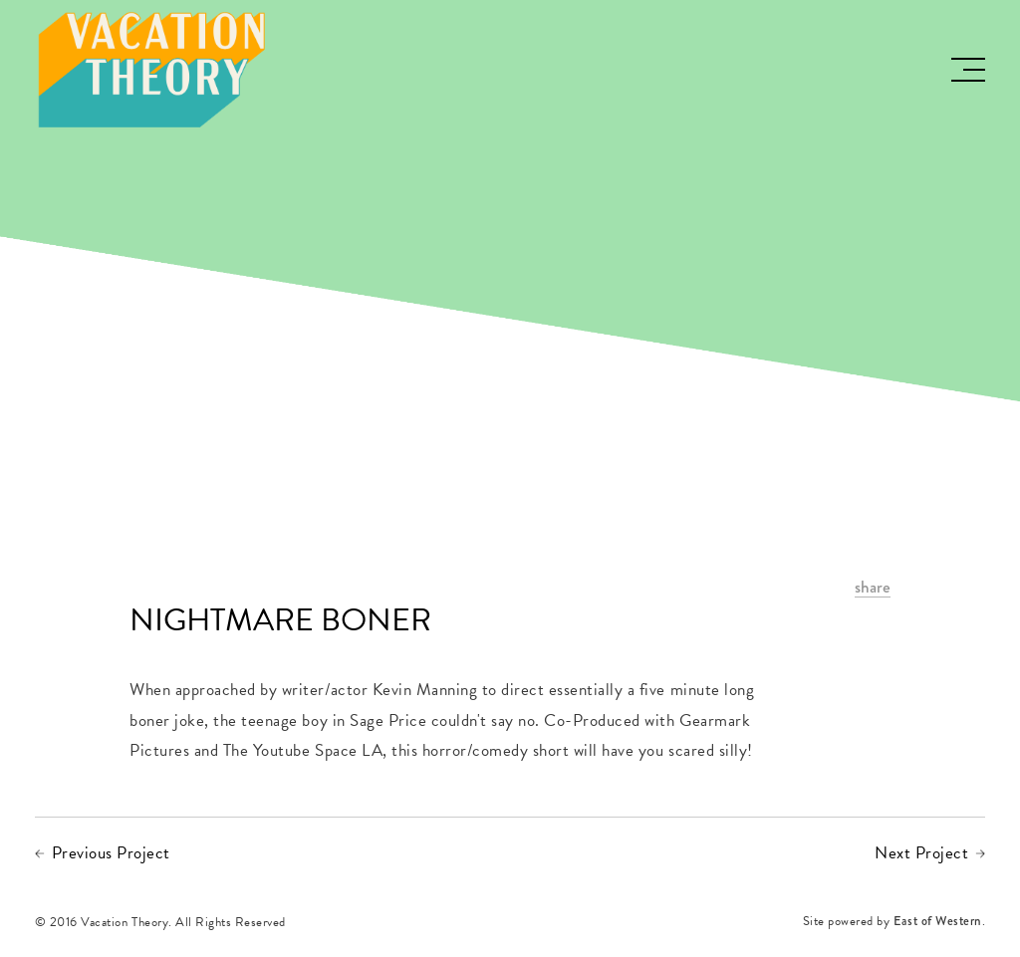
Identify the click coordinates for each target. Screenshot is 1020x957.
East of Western (937, 922)
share (873, 588)
